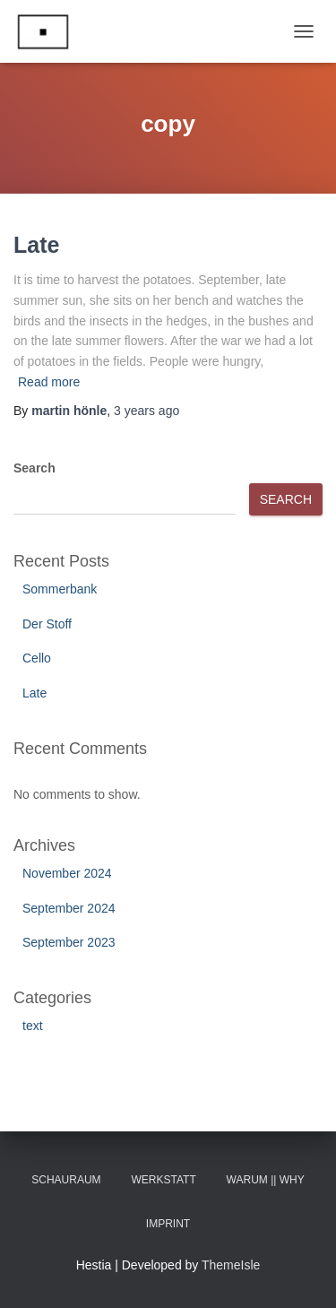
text (32, 1025)
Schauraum (65, 1180)
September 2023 (69, 942)
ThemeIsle (231, 1265)
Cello (36, 658)
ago (146, 410)
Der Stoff (47, 624)
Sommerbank (59, 589)
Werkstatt (164, 1180)
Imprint (168, 1223)
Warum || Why (266, 1180)
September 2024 (69, 908)
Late (36, 244)
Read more (49, 382)
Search (34, 468)
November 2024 (67, 873)
